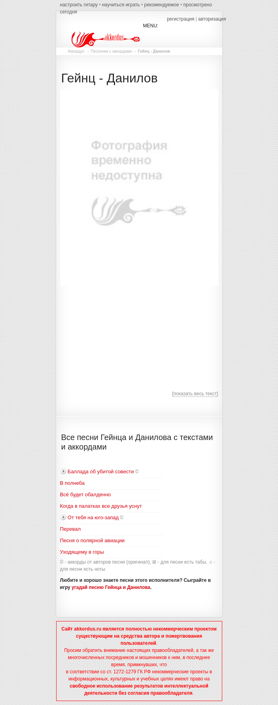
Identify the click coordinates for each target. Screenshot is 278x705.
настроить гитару (79, 5)
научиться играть (121, 5)
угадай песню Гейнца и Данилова (111, 587)
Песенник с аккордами (111, 51)
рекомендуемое (161, 5)
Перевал (70, 529)
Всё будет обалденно (85, 494)
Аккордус (76, 51)
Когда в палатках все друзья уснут (101, 506)
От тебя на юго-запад (93, 517)
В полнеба (72, 483)
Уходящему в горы (82, 552)
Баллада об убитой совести (101, 471)
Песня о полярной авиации (92, 540)
